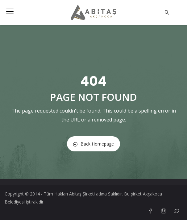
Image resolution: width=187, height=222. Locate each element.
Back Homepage (93, 144)
